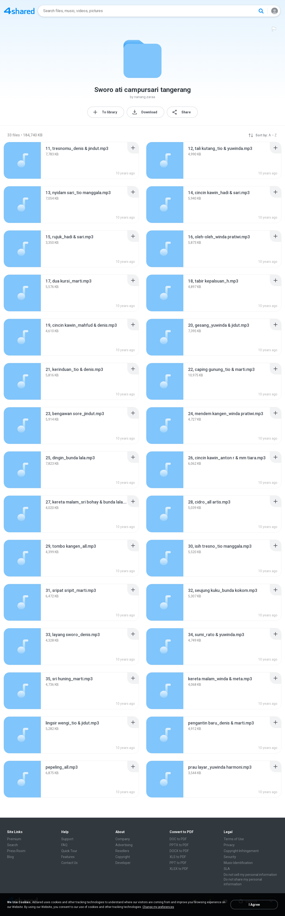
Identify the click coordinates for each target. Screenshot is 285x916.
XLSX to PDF (179, 869)
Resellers (122, 851)
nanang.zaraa (144, 97)
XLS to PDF (178, 857)
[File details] (22, 160)
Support (67, 839)
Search (12, 845)
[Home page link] (19, 11)
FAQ (64, 845)
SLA (227, 869)
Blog (10, 857)
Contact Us (69, 863)
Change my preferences (158, 907)
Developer (123, 863)
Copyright (122, 857)
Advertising (124, 845)
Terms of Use (234, 839)
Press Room (16, 851)
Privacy (229, 845)
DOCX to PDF (179, 851)
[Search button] (261, 11)
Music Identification (238, 863)
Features (68, 857)
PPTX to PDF (179, 845)
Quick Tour (69, 851)
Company (122, 839)
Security (230, 857)
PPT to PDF (178, 863)
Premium (14, 839)
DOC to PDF (178, 839)
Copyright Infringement (241, 851)
